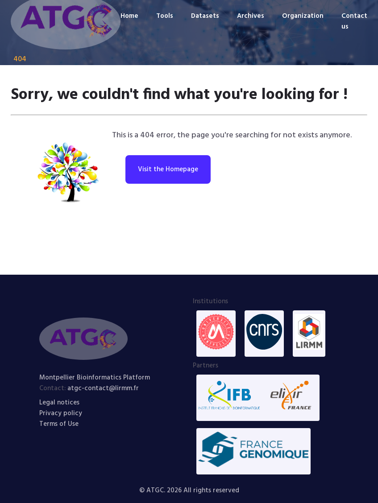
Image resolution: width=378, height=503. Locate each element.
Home (129, 16)
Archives (250, 16)
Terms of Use (59, 424)
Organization (303, 16)
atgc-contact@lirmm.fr (103, 388)
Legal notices (59, 402)
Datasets (205, 16)
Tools (164, 16)
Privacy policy (60, 413)
